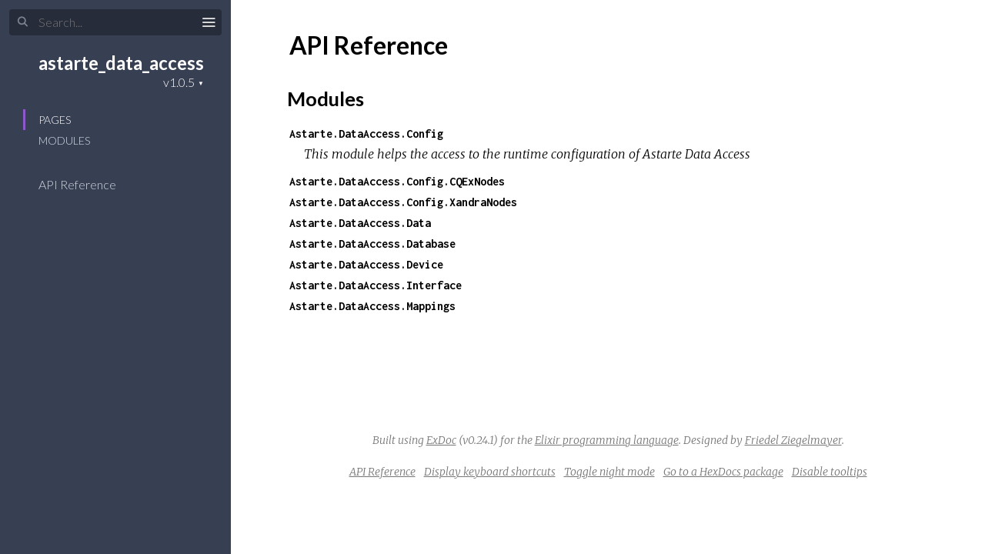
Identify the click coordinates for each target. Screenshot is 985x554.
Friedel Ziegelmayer (793, 440)
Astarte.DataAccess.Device (366, 264)
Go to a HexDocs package (723, 472)
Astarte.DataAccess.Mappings (372, 305)
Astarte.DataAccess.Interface (375, 285)
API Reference (87, 184)
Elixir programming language (607, 440)
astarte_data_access (121, 63)
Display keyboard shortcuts (490, 472)
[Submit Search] (22, 22)
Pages (54, 119)
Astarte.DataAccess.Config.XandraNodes (403, 202)
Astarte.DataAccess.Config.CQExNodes (397, 181)
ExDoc (441, 440)
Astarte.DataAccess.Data (360, 222)
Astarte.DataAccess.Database (372, 243)
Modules (64, 140)
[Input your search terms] (115, 22)
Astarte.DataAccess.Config (366, 133)
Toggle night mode (609, 472)
